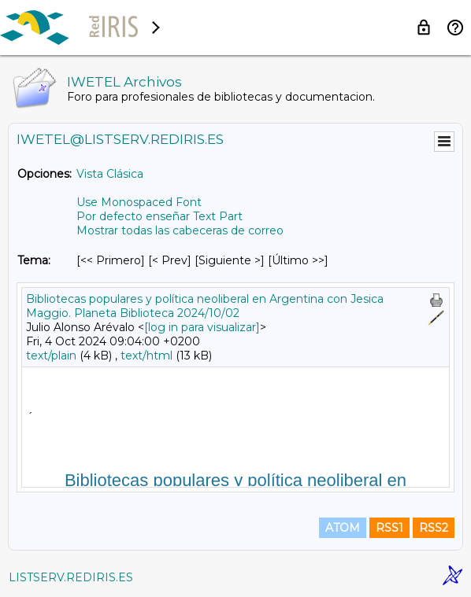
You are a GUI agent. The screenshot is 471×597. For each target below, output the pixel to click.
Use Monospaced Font (139, 202)
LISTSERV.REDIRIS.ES (71, 577)
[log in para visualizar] (202, 327)
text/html (146, 355)
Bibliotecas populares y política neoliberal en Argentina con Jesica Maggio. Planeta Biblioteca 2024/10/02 (205, 306)
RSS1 (389, 528)
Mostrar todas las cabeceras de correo (180, 230)
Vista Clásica (109, 174)
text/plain (51, 355)
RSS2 (433, 528)
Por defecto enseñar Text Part (159, 216)
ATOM (342, 528)
